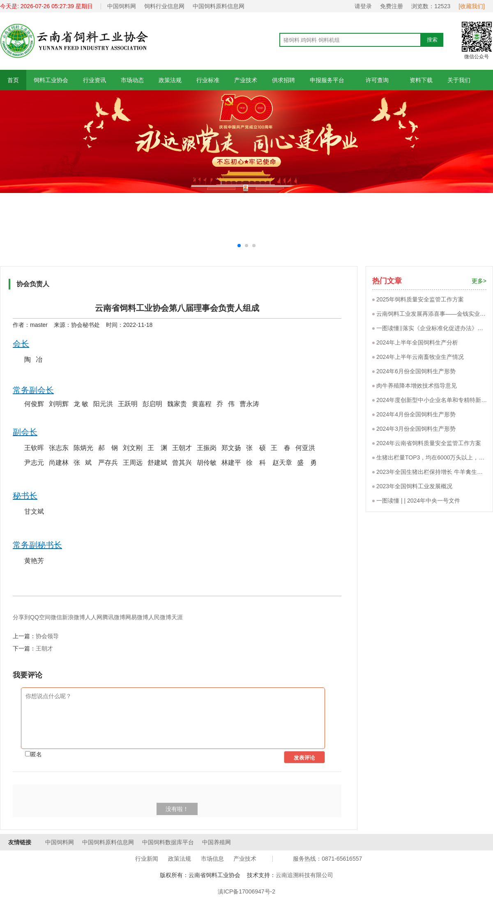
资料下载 (421, 80)
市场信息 (212, 858)
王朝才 (44, 648)
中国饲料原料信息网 (218, 6)
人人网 (93, 617)
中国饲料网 (121, 6)
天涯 (177, 617)
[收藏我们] (471, 6)
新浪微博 (73, 617)
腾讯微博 (113, 617)
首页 (13, 80)
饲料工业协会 (51, 80)
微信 (56, 617)
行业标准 (207, 80)
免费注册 (391, 6)
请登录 (363, 6)
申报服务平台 (327, 80)
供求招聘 (283, 80)
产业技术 (245, 80)
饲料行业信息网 (164, 6)
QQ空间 (40, 617)
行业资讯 (94, 80)
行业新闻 (146, 858)
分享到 (21, 617)
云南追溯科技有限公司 (304, 875)
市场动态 (132, 80)
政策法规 (170, 80)
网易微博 (136, 617)
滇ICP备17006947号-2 (246, 891)
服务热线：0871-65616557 (327, 858)
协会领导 (47, 636)
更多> (479, 281)
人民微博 (159, 617)
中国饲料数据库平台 (168, 842)
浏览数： (430, 6)
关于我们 (458, 80)
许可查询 (377, 80)
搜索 (432, 40)
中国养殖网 (216, 842)
